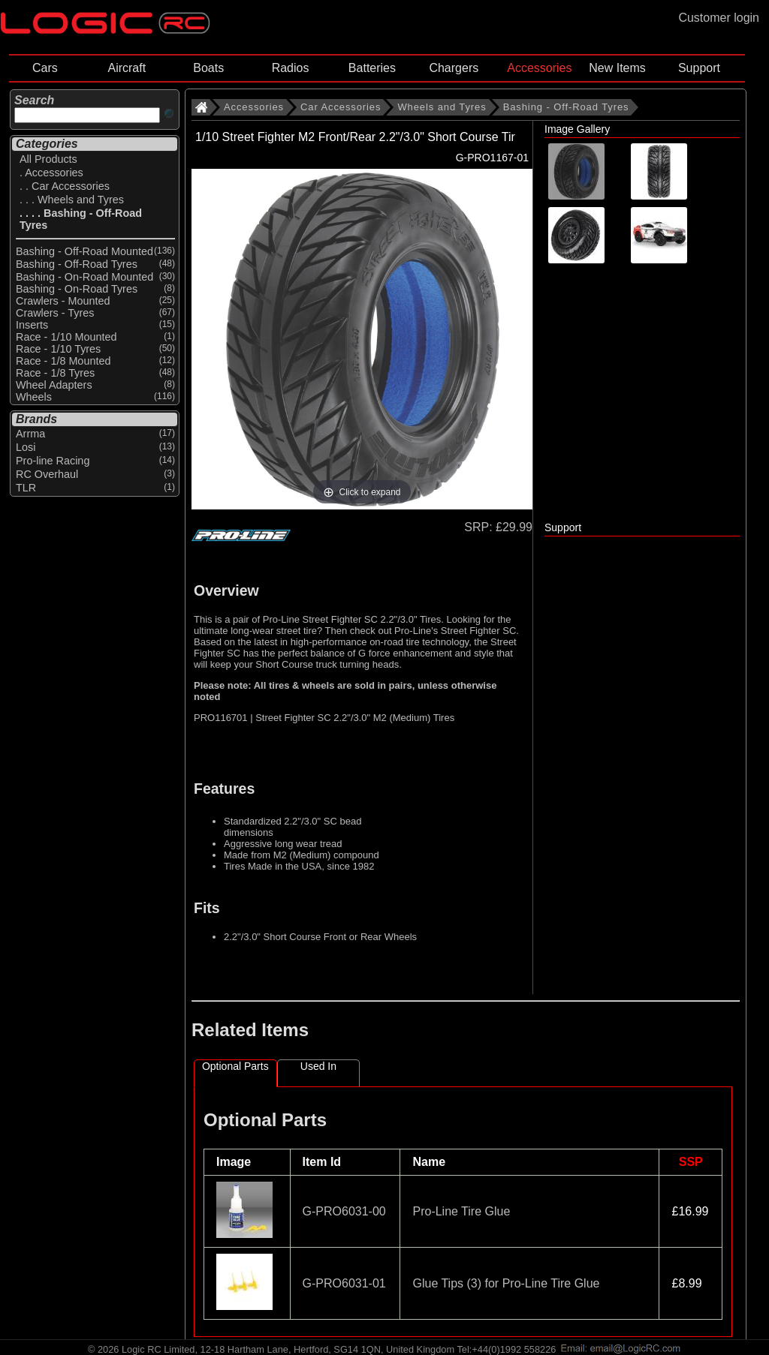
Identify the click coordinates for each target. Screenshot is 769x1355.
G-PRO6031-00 (344, 1211)
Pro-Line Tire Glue (461, 1211)
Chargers (453, 68)
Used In (318, 1066)
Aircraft (126, 68)
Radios (290, 68)
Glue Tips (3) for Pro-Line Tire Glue (505, 1283)
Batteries (372, 68)
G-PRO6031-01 (344, 1283)
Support (699, 68)
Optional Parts (235, 1066)
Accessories (539, 68)
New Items (617, 68)
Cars (45, 68)
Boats (208, 68)
